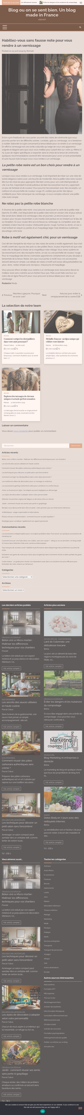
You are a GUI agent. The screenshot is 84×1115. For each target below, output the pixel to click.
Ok (43, 1111)
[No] (80, 1108)
